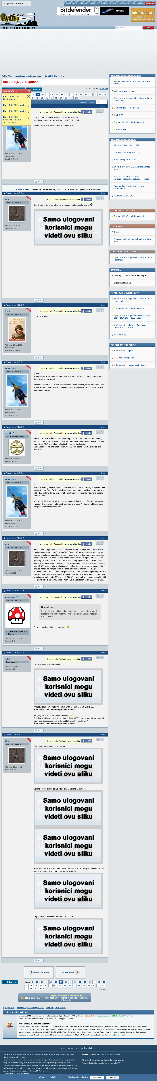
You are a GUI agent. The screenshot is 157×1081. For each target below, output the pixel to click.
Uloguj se (83, 3)
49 (37, 98)
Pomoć (140, 3)
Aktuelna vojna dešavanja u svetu (28, 76)
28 (43, 94)
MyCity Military (71, 3)
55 (66, 98)
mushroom (10, 597)
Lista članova (124, 3)
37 (86, 94)
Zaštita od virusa (115, 1054)
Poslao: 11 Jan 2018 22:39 (15, 591)
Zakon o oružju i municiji (124, 302)
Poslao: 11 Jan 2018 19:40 (15, 538)
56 (71, 98)
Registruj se (94, 3)
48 (32, 98)
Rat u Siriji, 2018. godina (54, 76)
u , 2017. (14, 111)
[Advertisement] (78, 54)
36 (81, 94)
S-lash (8, 311)
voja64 (8, 433)
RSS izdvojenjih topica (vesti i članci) (130, 277)
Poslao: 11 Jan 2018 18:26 (15, 193)
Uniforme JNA (120, 341)
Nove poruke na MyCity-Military (126, 287)
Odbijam (112, 1077)
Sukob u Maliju (120, 247)
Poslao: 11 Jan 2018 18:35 (15, 305)
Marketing (150, 3)
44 (60, 985)
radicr (7, 659)
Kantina (104, 3)
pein (7, 199)
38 (91, 94)
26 (33, 94)
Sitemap (79, 1048)
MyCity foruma (42, 1071)
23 (42, 982)
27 (38, 94)
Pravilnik (113, 3)
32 (62, 94)
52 (51, 98)
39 (95, 94)
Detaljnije (128, 1016)
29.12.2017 (104, 88)
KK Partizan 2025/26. (123, 407)
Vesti (98, 1054)
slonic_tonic (10, 368)
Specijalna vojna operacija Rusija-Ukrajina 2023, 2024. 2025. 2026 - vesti (132, 228)
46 (70, 985)
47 (74, 985)
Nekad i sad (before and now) (127, 364)
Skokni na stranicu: (88, 102)
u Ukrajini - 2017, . (12, 97)
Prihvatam (97, 1077)
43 (55, 985)
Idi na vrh (104, 990)
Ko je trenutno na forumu (18, 1012)
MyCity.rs (104, 1054)
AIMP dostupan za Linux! (125, 371)
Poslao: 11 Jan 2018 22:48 (15, 653)
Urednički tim (91, 1048)
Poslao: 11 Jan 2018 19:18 (15, 427)
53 (56, 98)
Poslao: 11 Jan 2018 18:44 (15, 362)
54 (61, 98)
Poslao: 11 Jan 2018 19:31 (15, 473)
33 (67, 94)
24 (47, 982)
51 (47, 98)
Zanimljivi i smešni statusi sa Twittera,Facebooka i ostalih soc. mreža (131, 389)
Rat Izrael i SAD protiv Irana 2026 (129, 128)
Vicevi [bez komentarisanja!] (126, 356)
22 (37, 982)
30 (52, 94)
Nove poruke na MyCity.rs (123, 351)
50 (42, 98)
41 (105, 94)
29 (47, 94)
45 (65, 985)
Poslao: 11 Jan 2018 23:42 (15, 735)
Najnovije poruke (67, 1048)
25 (51, 982)
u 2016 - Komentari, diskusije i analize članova (12, 120)
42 (50, 985)
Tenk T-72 (118, 326)
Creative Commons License (113, 1060)
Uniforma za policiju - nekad (126, 319)
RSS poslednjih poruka (124, 269)
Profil (40, 182)
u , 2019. (14, 105)
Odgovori (36, 89)
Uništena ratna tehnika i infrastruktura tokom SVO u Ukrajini (130, 238)
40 (100, 94)
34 (71, 94)
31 (57, 94)
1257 (76, 98)
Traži (133, 3)
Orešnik (117, 144)
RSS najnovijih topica (123, 262)
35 (76, 94)
